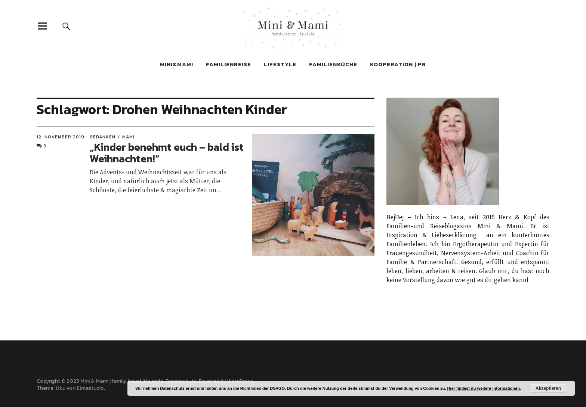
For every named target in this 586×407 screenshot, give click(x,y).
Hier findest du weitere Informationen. (484, 388)
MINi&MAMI (176, 64)
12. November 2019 (60, 137)
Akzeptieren (548, 388)
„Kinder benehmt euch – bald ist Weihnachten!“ (167, 152)
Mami (128, 137)
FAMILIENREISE (228, 64)
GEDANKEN (102, 137)
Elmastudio (90, 388)
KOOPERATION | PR (398, 64)
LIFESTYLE (280, 64)
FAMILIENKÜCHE (333, 64)
